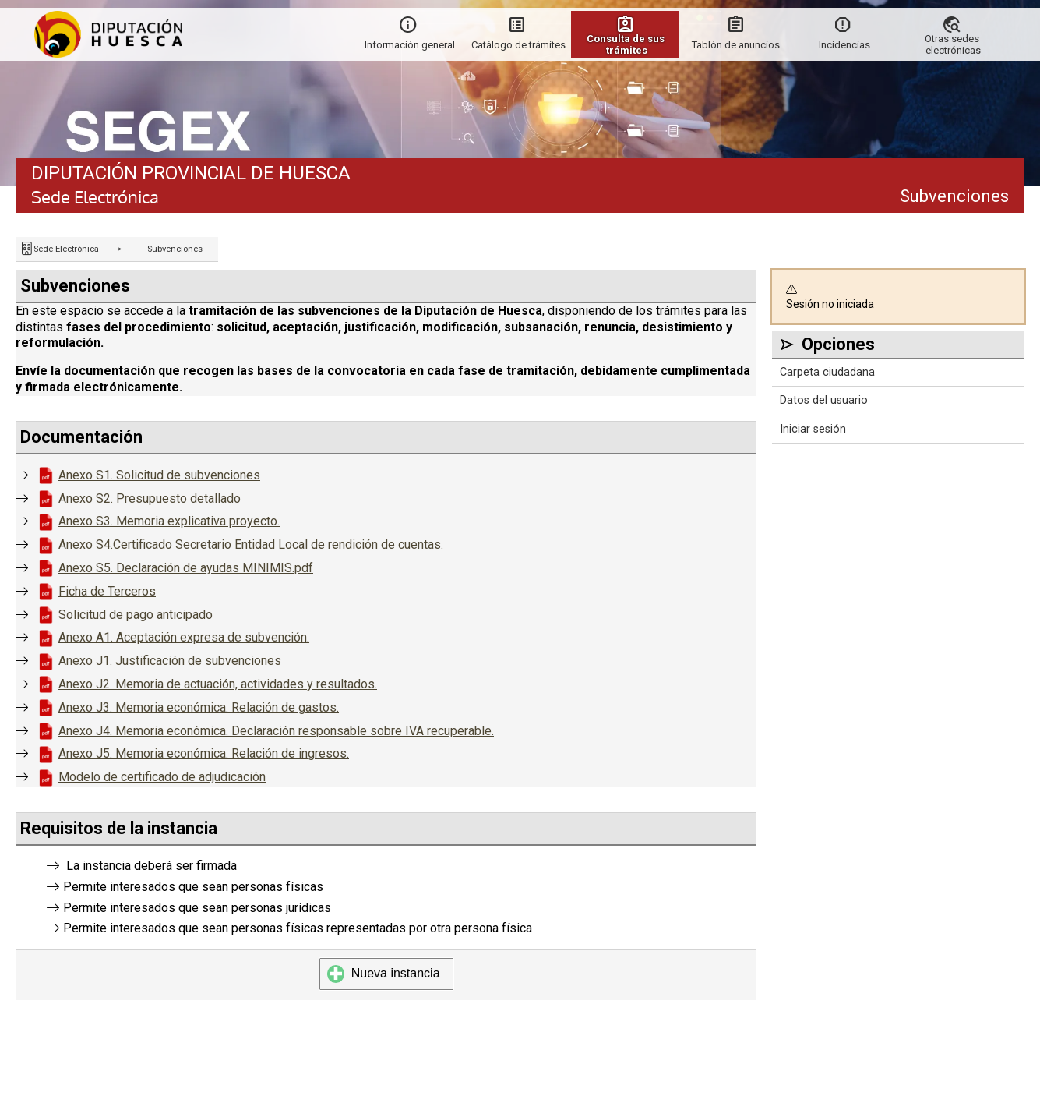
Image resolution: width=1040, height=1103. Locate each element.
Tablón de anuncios (736, 45)
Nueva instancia (383, 973)
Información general (410, 45)
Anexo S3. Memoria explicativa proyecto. (169, 521)
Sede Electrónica (66, 249)
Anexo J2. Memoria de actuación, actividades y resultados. (217, 684)
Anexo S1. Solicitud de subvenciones (159, 475)
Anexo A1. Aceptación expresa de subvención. (183, 637)
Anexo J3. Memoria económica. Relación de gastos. (198, 707)
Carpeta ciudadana (827, 372)
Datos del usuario (824, 400)
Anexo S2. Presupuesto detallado (149, 498)
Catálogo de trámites (518, 45)
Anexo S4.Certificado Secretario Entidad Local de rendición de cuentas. (250, 544)
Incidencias (844, 45)
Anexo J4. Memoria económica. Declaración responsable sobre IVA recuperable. (276, 730)
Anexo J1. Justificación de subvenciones (169, 660)
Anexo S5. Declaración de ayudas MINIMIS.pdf (185, 567)
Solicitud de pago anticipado (135, 614)
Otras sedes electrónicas (953, 44)
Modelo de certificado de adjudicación (162, 776)
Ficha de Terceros (107, 591)
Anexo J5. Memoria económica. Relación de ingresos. (203, 753)
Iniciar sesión (813, 429)
